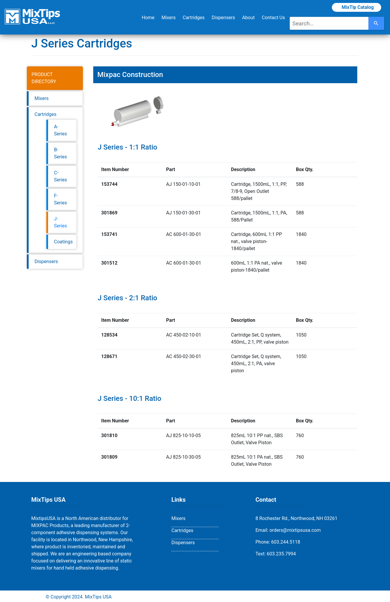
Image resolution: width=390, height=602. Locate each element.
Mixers (168, 17)
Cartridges (193, 17)
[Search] (376, 23)
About (248, 17)
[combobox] (329, 23)
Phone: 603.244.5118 (277, 542)
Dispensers (223, 17)
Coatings (63, 242)
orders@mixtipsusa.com (295, 530)
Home (148, 17)
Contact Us (273, 17)
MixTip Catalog (356, 7)
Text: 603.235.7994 (275, 554)
